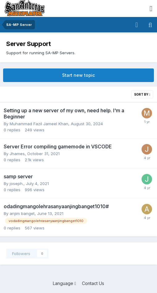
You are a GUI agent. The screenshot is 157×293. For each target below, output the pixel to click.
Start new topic (78, 75)
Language (64, 283)
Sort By (142, 94)
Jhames (17, 153)
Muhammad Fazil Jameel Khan (39, 123)
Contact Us (93, 283)
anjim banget (22, 213)
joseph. (16, 183)
